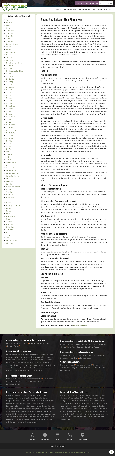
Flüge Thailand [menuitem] (97, 9)
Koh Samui (40, 343)
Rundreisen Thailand (57, 446)
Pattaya (10, 346)
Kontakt (70, 439)
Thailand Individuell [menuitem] (70, 9)
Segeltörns (96, 367)
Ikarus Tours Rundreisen (84, 344)
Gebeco (63, 346)
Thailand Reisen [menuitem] (84, 9)
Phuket (16, 346)
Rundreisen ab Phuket (13, 384)
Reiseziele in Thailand (36, 340)
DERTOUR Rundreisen (67, 344)
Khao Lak (32, 343)
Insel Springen (72, 367)
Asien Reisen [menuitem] (107, 9)
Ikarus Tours (71, 346)
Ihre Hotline (87, 3)
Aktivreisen (91, 355)
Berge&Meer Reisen (92, 346)
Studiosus (80, 346)
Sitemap (32, 439)
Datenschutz (83, 439)
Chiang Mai (17, 343)
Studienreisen (81, 355)
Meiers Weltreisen (100, 344)
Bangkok (9, 343)
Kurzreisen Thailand (85, 367)
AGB (57, 439)
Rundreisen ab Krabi (40, 381)
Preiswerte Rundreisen (67, 355)
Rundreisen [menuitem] (58, 9)
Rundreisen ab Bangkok (14, 378)
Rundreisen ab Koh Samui (23, 381)
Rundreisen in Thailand (84, 364)
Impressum (45, 439)
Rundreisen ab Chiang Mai (33, 378)
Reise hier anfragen (80, 325)
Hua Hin (25, 343)
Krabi (47, 343)
